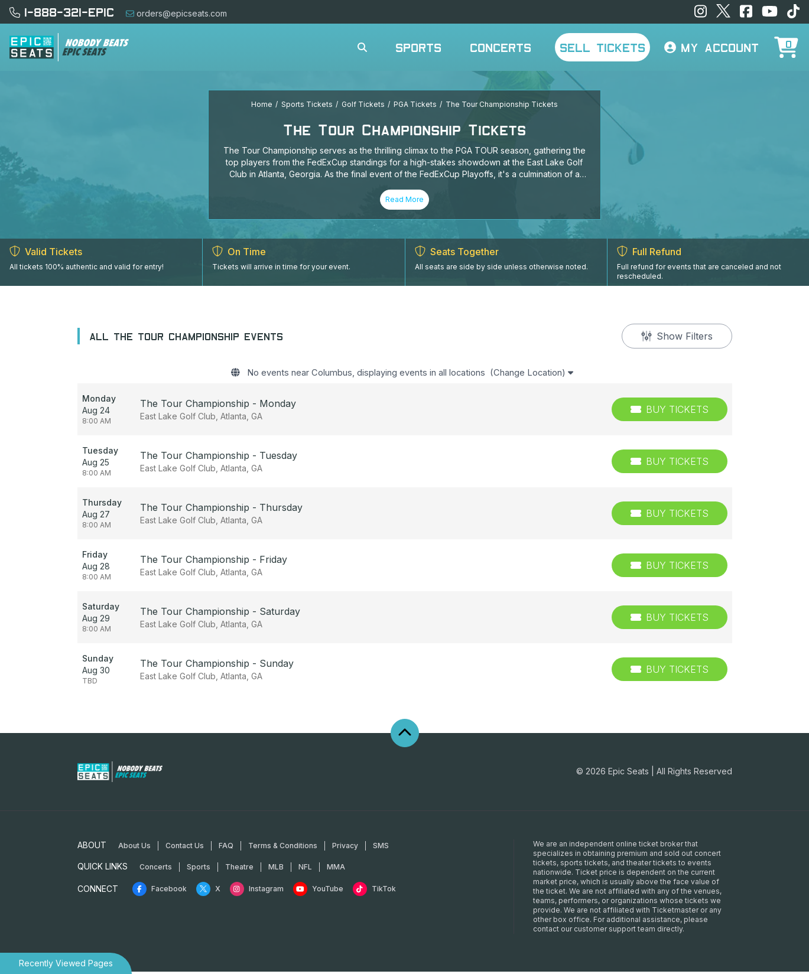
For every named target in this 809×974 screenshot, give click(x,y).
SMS (381, 847)
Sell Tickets (602, 47)
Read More (404, 199)
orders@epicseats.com (176, 13)
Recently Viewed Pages (66, 963)
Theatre (239, 869)
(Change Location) (547, 374)
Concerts (500, 47)
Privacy (345, 847)
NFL (305, 869)
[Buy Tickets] (669, 412)
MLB (276, 869)
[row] (404, 412)
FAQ (226, 847)
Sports (418, 47)
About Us (134, 847)
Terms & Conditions (282, 847)
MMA (336, 869)
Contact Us (184, 847)
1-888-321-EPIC (61, 12)
